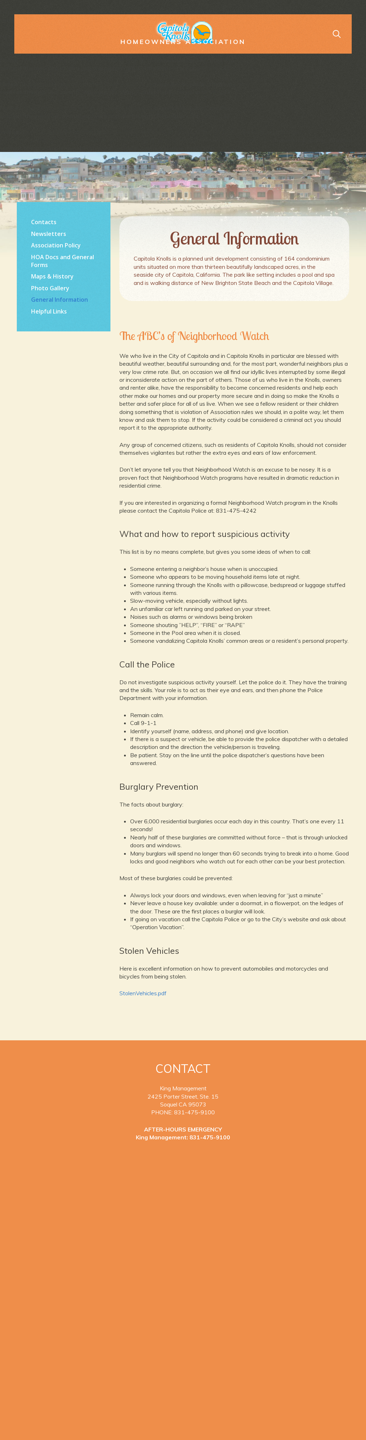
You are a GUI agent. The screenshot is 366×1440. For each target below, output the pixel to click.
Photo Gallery (50, 288)
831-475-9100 (209, 1137)
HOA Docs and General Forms (62, 261)
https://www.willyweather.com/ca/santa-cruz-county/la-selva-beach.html (63, 407)
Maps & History (52, 276)
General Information (59, 300)
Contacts (43, 222)
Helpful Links (49, 311)
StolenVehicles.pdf (143, 993)
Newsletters (48, 234)
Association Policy (56, 245)
